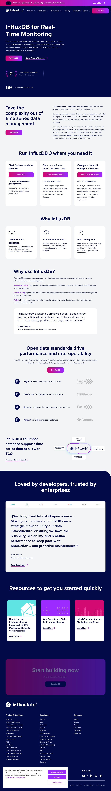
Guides (42, 719)
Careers (76, 722)
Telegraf (42, 748)
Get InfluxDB (55, 687)
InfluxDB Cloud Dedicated (14, 728)
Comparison (100, 785)
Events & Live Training (47, 736)
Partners (76, 725)
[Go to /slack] (101, 776)
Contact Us (77, 11)
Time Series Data (11, 748)
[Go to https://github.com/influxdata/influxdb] (96, 776)
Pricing (67, 11)
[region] (35, 777)
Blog (41, 722)
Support (42, 728)
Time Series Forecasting (14, 753)
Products (30, 11)
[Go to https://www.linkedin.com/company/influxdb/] (91, 775)
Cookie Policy (89, 785)
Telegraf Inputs (45, 756)
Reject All (57, 777)
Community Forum (46, 742)
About (76, 719)
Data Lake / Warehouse (14, 736)
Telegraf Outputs (45, 759)
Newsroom (77, 728)
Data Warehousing (12, 756)
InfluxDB (9, 719)
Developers (55, 11)
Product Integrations (47, 753)
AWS (41, 751)
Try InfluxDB (13, 58)
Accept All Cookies (57, 772)
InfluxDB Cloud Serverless (14, 725)
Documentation (45, 733)
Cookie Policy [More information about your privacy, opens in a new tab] (10, 777)
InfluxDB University (46, 739)
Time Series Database (13, 751)
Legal (72, 785)
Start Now (100, 11)
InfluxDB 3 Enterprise (13, 722)
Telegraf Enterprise (12, 730)
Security (79, 785)
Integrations (10, 733)
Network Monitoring (12, 759)
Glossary (43, 762)
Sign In (85, 11)
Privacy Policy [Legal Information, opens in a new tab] (20, 777)
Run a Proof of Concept (55, 175)
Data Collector (11, 739)
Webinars (43, 730)
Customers (43, 725)
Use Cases (42, 11)
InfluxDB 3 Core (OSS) (47, 745)
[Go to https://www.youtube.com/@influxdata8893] (83, 776)
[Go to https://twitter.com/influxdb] (87, 776)
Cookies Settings (57, 782)
